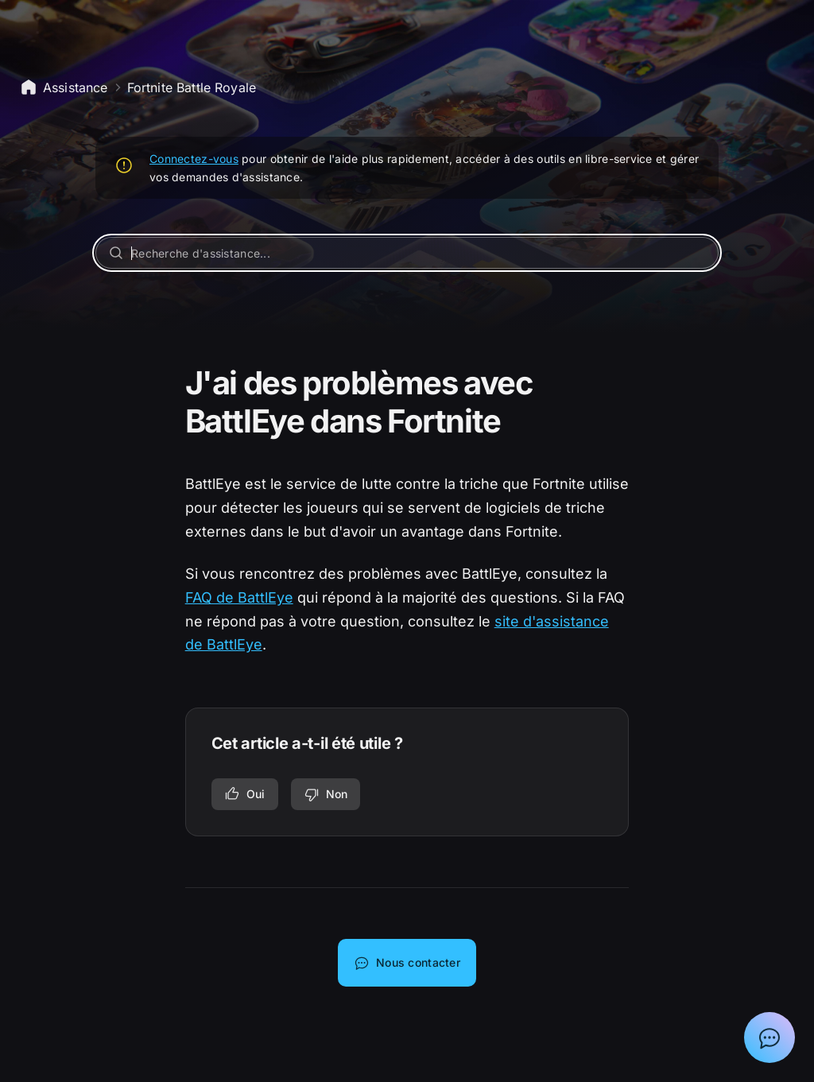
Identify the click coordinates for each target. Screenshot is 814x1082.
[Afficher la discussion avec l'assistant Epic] (769, 1037)
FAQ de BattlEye (239, 597)
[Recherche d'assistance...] (407, 253)
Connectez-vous (193, 158)
